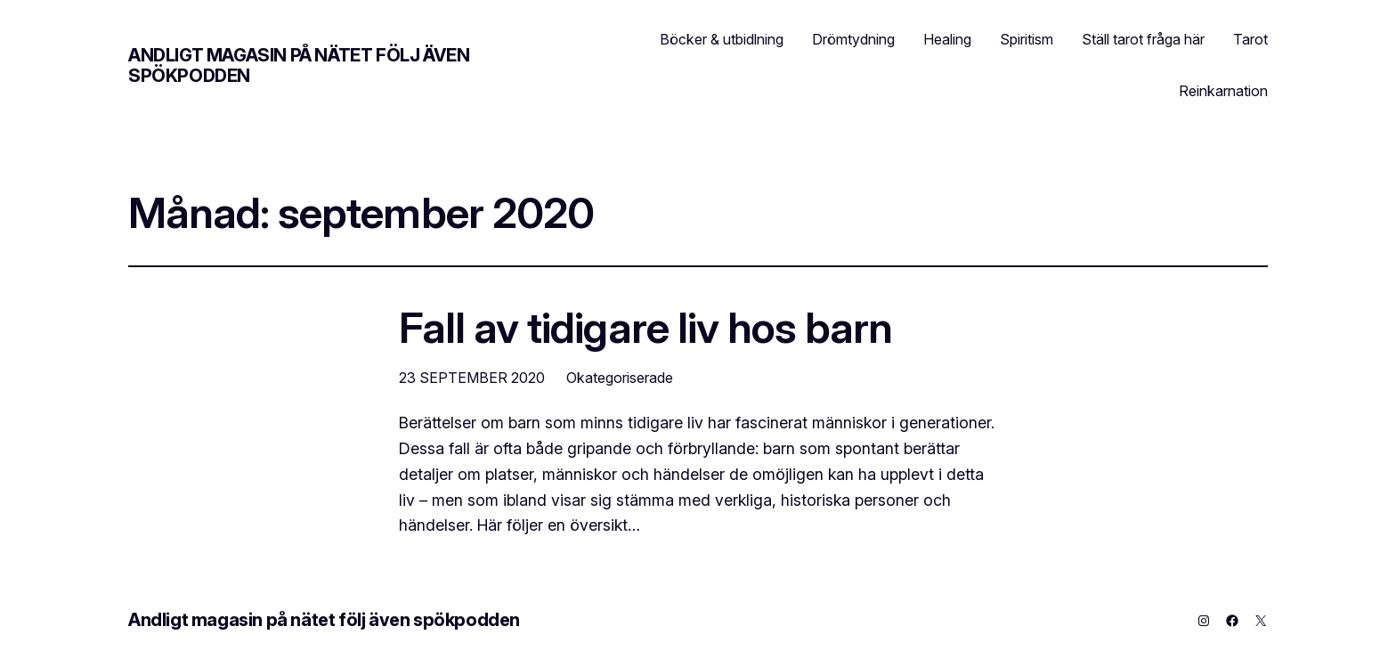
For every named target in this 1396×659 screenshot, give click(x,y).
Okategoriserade (619, 377)
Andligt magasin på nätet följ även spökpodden (298, 65)
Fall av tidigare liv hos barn (645, 327)
